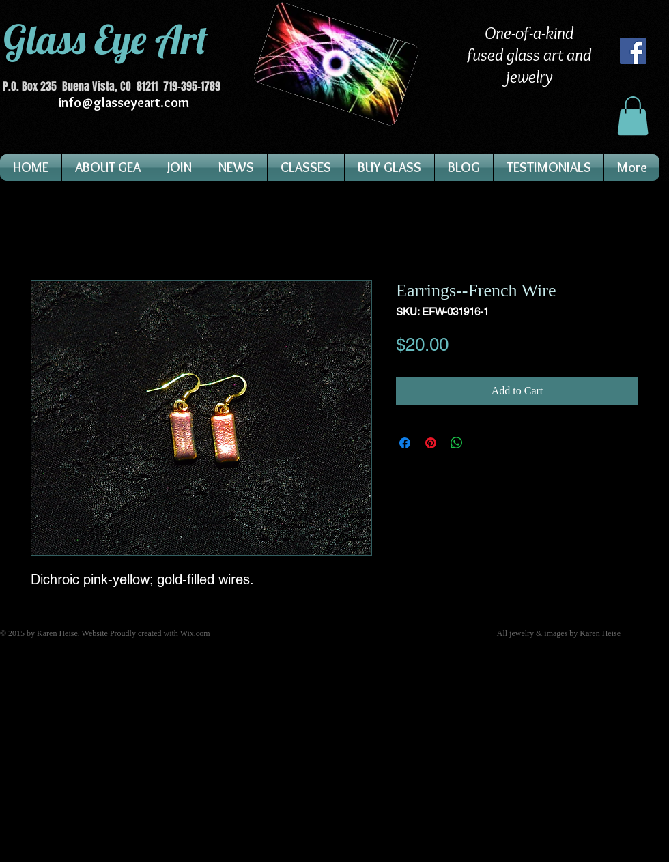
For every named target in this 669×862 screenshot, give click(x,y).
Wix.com (195, 633)
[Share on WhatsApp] (457, 443)
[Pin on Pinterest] (431, 443)
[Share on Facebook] (405, 443)
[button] (632, 115)
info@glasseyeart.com (123, 102)
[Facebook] (633, 51)
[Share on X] (482, 443)
